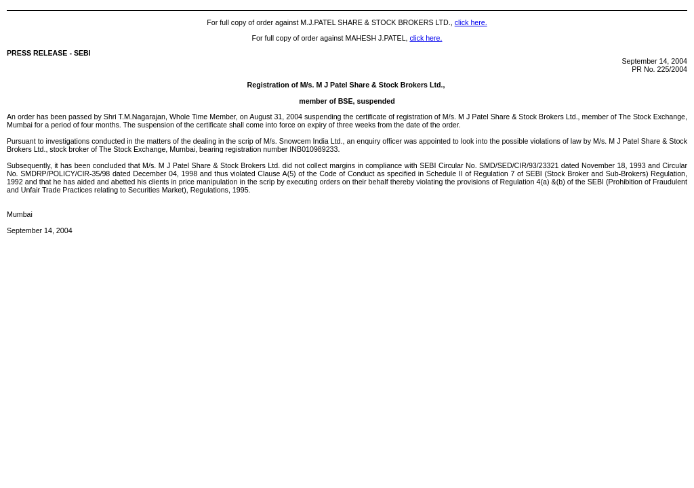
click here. (471, 22)
